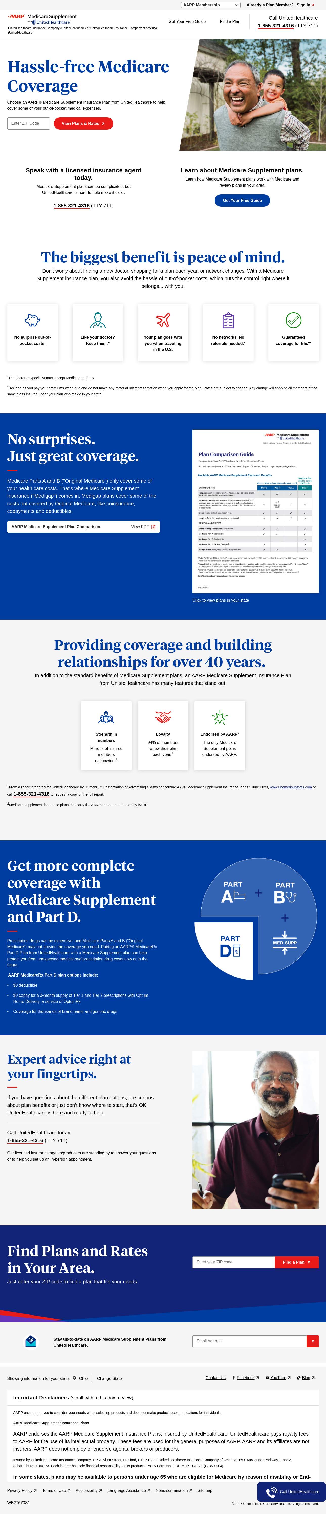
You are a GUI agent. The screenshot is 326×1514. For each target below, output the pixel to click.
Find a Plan (230, 21)
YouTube (277, 1378)
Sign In (305, 5)
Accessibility (89, 1490)
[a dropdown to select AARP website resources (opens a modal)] (211, 5)
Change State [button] (109, 1378)
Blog (305, 1378)
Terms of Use (56, 1490)
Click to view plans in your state (220, 600)
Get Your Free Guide (187, 21)
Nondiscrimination (174, 1490)
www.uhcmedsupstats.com (291, 787)
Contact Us (216, 1378)
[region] (163, 1444)
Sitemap (205, 1490)
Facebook (245, 1378)
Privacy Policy (22, 1490)
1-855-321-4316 (276, 25)
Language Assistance (128, 1490)
